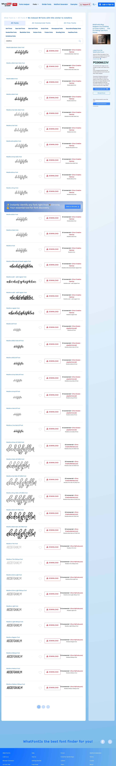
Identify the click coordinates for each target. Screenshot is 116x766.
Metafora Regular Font (13, 637)
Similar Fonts (46, 4)
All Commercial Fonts (41, 23)
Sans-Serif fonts (20, 28)
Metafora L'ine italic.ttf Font (14, 425)
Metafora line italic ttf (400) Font (16, 476)
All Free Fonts (70, 23)
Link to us (5, 757)
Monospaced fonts (57, 28)
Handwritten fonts (11, 32)
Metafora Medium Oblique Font (15, 684)
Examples (74, 4)
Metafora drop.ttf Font (13, 391)
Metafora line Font (11, 125)
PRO (14, 4)
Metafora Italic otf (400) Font (15, 459)
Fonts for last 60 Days (67, 757)
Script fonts (44, 28)
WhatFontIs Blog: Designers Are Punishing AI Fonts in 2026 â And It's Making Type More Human (101, 28)
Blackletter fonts (25, 32)
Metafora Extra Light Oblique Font (16, 590)
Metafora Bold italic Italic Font (15, 63)
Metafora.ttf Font (11, 324)
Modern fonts (37, 32)
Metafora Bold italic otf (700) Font (16, 527)
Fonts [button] (35, 4)
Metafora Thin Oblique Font (14, 559)
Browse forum (101, 93)
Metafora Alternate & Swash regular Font (18, 261)
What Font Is (9, 18)
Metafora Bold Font (12, 94)
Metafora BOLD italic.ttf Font (15, 340)
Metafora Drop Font (12, 188)
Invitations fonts (11, 36)
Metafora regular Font (13, 308)
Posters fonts (49, 32)
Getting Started (36, 760)
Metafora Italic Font (12, 230)
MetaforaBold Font (12, 78)
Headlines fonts (72, 32)
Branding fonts (60, 32)
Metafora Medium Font (13, 668)
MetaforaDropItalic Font (13, 141)
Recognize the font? (101, 89)
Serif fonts (9, 28)
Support (85, 4)
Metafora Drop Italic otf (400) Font (17, 493)
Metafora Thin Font (12, 543)
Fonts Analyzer (24, 4)
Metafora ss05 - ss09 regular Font (16, 292)
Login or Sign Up (106, 4)
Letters (63, 760)
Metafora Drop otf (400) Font (15, 442)
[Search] (80, 41)
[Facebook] (103, 742)
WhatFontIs (33, 741)
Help (33, 753)
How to (34, 757)
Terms (92, 757)
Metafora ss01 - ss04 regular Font (16, 277)
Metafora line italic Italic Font (15, 110)
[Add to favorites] (40, 51)
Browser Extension (8, 760)
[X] (110, 742)
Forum (63, 753)
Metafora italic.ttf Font (13, 408)
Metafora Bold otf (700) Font (15, 510)
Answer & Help (97, 58)
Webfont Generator (61, 4)
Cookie (92, 760)
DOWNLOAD (52, 51)
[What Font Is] (6, 4)
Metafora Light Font (12, 606)
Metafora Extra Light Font (14, 575)
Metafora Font (10, 245)
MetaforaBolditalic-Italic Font (15, 47)
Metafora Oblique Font (13, 653)
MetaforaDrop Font (12, 172)
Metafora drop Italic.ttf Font (14, 374)
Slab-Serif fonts (33, 28)
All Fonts (21, 18)
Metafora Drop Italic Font (14, 157)
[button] (94, 4)
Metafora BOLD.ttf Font (13, 357)
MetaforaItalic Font (12, 214)
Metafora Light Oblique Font (14, 622)
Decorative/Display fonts (73, 28)
